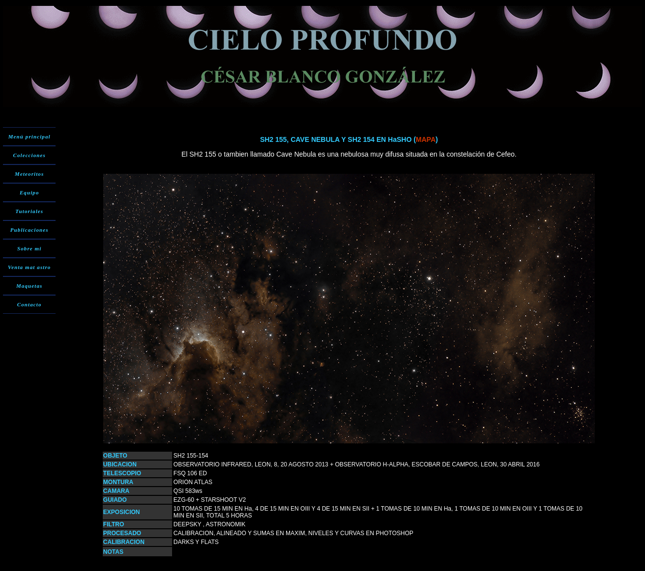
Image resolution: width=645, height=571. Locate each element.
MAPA (426, 139)
